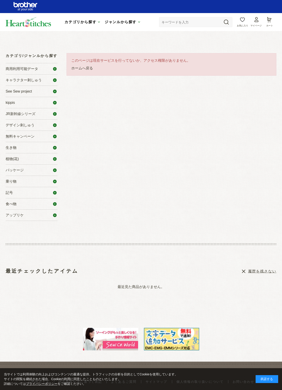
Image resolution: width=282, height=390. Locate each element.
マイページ (256, 25)
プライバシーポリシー (42, 383)
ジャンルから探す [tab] (120, 22)
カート (269, 25)
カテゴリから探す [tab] (80, 22)
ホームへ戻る (82, 68)
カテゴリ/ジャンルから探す (32, 56)
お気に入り (242, 25)
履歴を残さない (262, 271)
